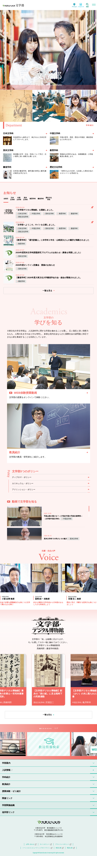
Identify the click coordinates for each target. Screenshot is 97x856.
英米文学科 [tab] (25, 198)
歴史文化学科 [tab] (49, 198)
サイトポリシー (46, 844)
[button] (40, 728)
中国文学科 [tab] (19, 198)
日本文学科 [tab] (12, 198)
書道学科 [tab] (41, 198)
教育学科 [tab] (33, 198)
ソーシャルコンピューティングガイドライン (37, 848)
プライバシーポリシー (63, 844)
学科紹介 (6, 777)
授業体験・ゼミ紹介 (11, 791)
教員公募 (60, 848)
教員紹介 (6, 784)
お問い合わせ (31, 844)
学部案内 (6, 763)
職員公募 (71, 848)
